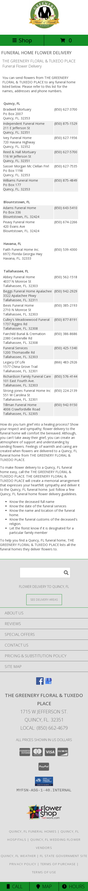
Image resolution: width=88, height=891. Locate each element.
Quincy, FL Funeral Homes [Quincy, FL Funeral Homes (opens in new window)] (33, 831)
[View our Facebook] (40, 683)
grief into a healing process (47, 424)
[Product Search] (45, 572)
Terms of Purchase (58, 864)
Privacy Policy (22, 864)
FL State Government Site (63, 856)
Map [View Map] (44, 886)
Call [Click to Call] (15, 886)
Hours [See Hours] (73, 886)
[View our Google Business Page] (48, 683)
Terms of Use (44, 872)
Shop (22, 40)
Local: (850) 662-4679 (44, 728)
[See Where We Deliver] (44, 599)
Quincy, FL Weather (18, 856)
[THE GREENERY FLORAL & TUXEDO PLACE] (44, 28)
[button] (44, 781)
